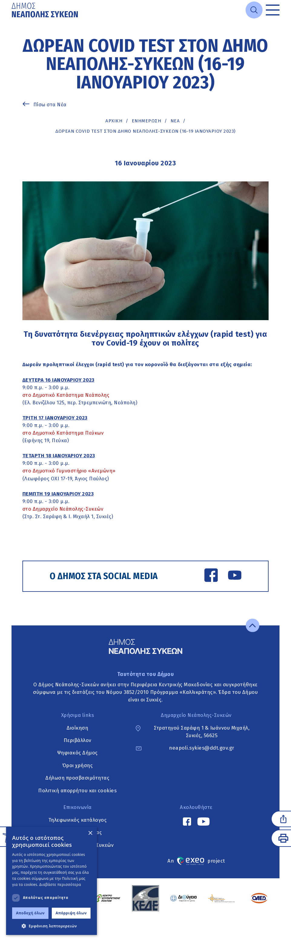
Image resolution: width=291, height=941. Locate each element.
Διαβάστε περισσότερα (60, 884)
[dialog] (51, 881)
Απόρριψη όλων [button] (71, 913)
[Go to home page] (45, 10)
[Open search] (254, 10)
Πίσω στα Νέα (50, 104)
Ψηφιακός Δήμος (77, 753)
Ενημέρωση (146, 121)
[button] (51, 926)
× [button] (90, 833)
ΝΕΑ (175, 121)
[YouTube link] (234, 576)
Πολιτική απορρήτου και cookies (77, 790)
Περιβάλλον (77, 740)
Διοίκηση (77, 728)
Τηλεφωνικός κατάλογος (77, 820)
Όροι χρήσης (77, 765)
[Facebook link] (211, 576)
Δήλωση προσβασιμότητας (77, 778)
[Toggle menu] (272, 10)
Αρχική (113, 121)
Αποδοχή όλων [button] (30, 913)
